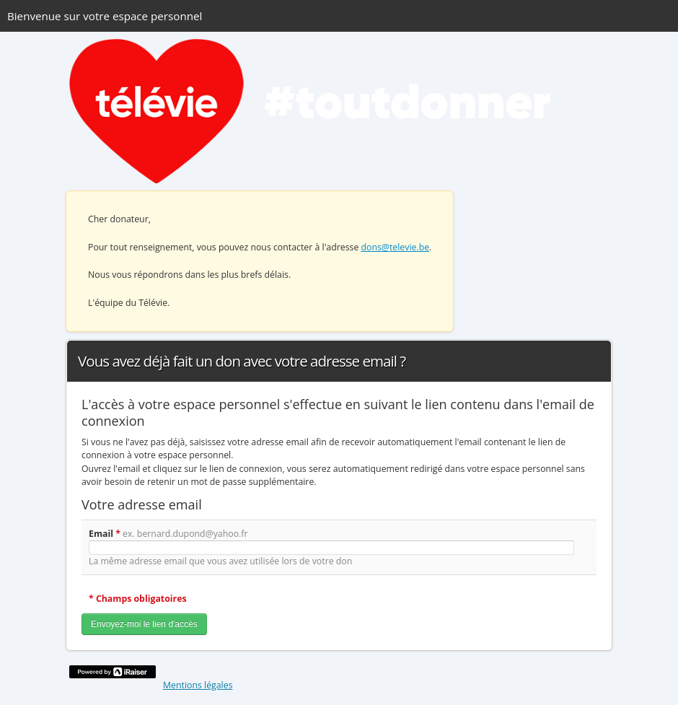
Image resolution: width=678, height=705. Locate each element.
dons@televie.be (395, 247)
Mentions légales (198, 685)
